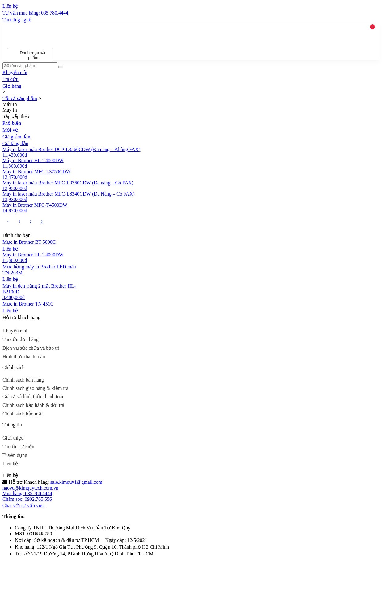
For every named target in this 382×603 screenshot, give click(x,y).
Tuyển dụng (14, 455)
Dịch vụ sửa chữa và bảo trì (31, 348)
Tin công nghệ (16, 19)
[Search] (60, 67)
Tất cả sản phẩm (19, 98)
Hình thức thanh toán (23, 356)
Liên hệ (10, 463)
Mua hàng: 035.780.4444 (27, 493)
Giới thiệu (12, 438)
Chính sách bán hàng (23, 379)
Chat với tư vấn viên (23, 505)
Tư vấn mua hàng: (35, 12)
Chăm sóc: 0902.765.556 (27, 499)
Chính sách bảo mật (22, 413)
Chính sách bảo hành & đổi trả (33, 405)
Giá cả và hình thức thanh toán (33, 396)
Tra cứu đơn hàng (20, 339)
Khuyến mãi (14, 330)
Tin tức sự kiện (18, 446)
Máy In (9, 104)
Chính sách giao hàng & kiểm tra (35, 388)
